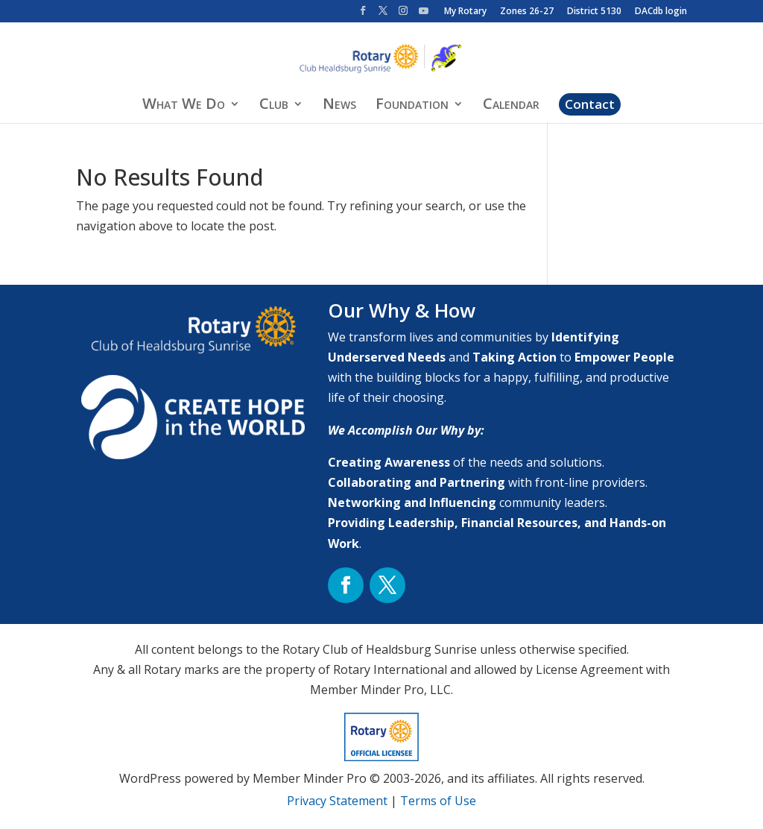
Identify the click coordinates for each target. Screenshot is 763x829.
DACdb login (661, 12)
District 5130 (594, 12)
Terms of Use (438, 800)
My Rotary (465, 12)
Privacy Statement (337, 800)
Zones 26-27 (527, 12)
